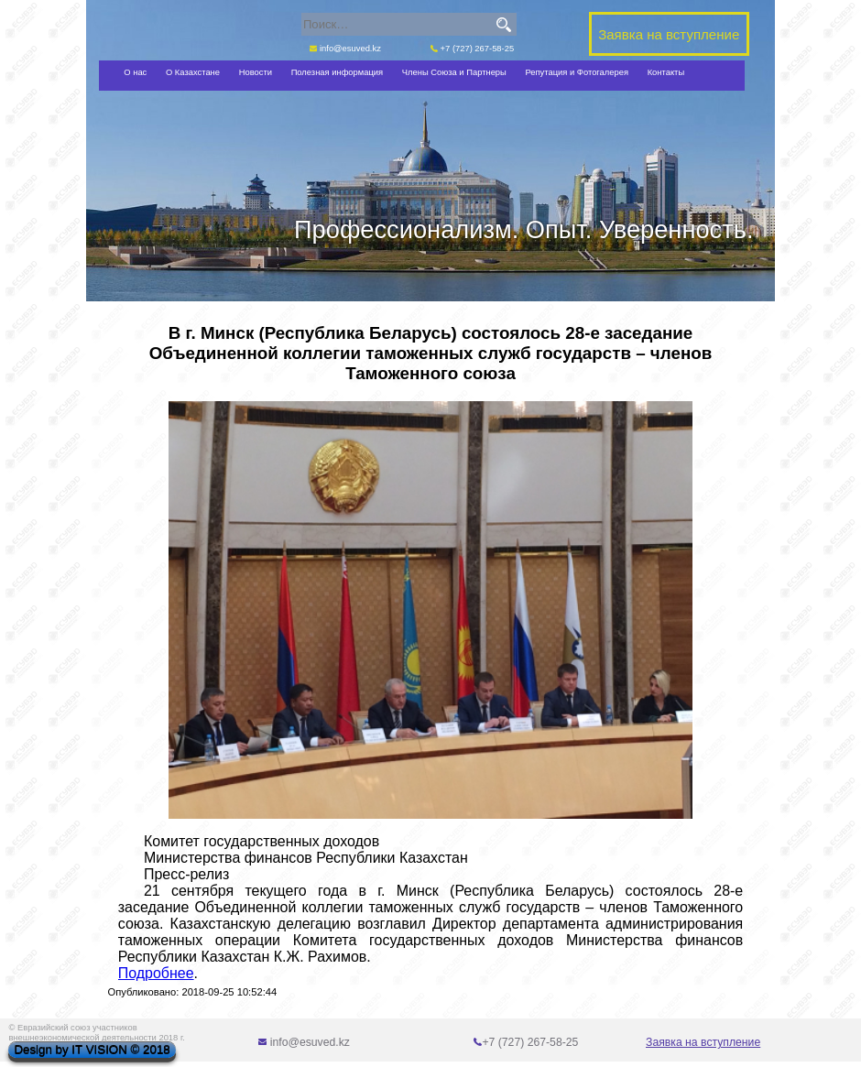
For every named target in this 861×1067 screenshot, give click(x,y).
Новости (255, 72)
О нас (135, 72)
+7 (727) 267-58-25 (472, 48)
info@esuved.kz (345, 48)
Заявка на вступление (703, 1042)
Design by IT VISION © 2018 (91, 1050)
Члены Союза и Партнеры (454, 72)
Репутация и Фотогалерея (576, 72)
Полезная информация (337, 72)
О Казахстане (193, 72)
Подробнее (156, 973)
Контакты (666, 72)
